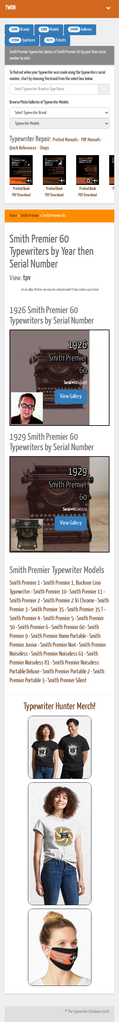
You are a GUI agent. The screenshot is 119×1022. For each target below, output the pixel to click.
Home (13, 216)
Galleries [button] (80, 29)
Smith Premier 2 (25, 601)
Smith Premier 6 (33, 627)
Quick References (23, 148)
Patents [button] (55, 40)
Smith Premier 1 (25, 583)
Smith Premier (29, 216)
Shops (44, 148)
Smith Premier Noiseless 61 (57, 654)
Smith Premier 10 (49, 592)
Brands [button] (19, 29)
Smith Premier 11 (85, 592)
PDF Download (21, 195)
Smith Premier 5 (58, 618)
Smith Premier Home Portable (58, 636)
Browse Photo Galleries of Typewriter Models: (39, 102)
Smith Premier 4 (25, 618)
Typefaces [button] (22, 40)
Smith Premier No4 (58, 645)
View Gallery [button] (71, 396)
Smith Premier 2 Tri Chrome (68, 601)
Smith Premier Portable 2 (66, 672)
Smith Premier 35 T (85, 610)
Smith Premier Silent (67, 681)
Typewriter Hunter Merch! (59, 706)
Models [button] (48, 29)
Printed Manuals (65, 140)
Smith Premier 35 (47, 610)
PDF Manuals (91, 140)
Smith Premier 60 (67, 627)
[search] (59, 112)
